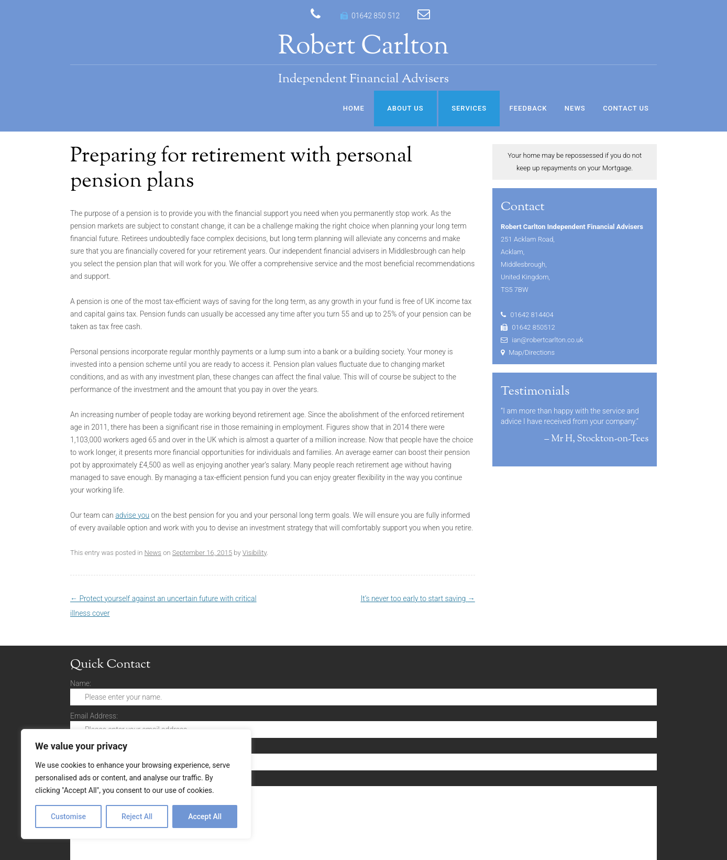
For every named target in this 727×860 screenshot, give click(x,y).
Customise (68, 816)
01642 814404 (532, 315)
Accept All (205, 816)
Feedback (528, 108)
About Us (405, 108)
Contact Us (626, 108)
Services (469, 108)
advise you (132, 515)
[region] (136, 784)
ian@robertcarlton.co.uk (547, 340)
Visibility (255, 553)
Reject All (137, 816)
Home (354, 108)
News (575, 108)
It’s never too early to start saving (417, 598)
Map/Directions (532, 352)
